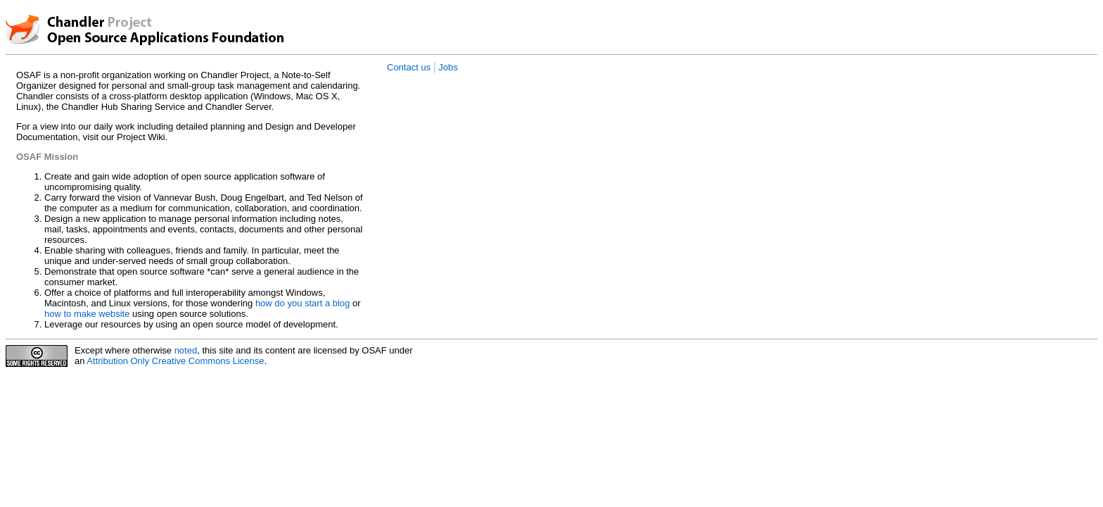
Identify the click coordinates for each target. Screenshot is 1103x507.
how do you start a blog (302, 303)
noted (186, 350)
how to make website (86, 313)
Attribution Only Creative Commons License (175, 361)
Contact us (409, 67)
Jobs (447, 67)
